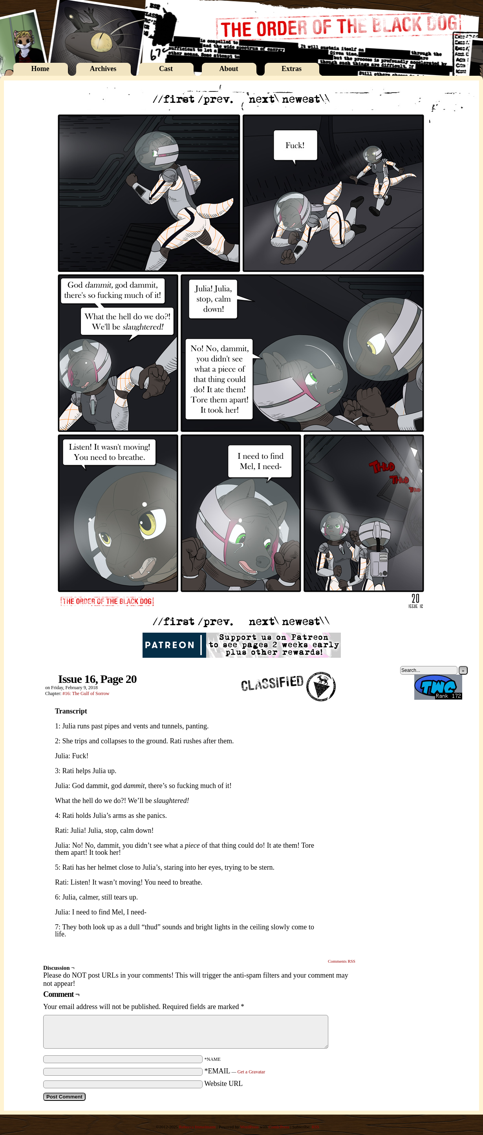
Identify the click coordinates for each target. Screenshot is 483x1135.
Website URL (223, 1084)
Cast (166, 69)
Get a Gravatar (251, 1072)
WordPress (249, 1126)
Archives (103, 69)
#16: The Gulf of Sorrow (85, 693)
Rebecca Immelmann (197, 1126)
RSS (315, 1126)
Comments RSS (341, 961)
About (228, 69)
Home (40, 69)
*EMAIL (235, 1071)
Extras (292, 69)
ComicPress (279, 1126)
